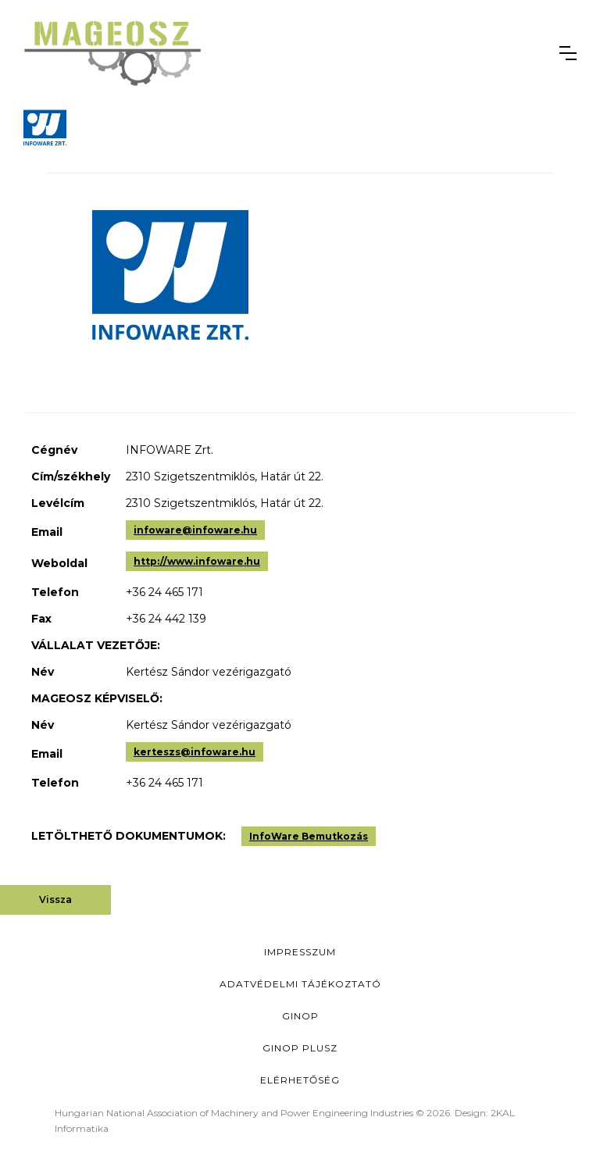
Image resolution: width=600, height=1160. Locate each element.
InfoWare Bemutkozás (308, 836)
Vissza (55, 899)
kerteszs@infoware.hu (194, 752)
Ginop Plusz (300, 1048)
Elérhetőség (300, 1080)
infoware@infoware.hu (195, 530)
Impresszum (300, 952)
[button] (568, 53)
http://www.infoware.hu (197, 561)
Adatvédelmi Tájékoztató (300, 984)
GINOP (300, 1016)
